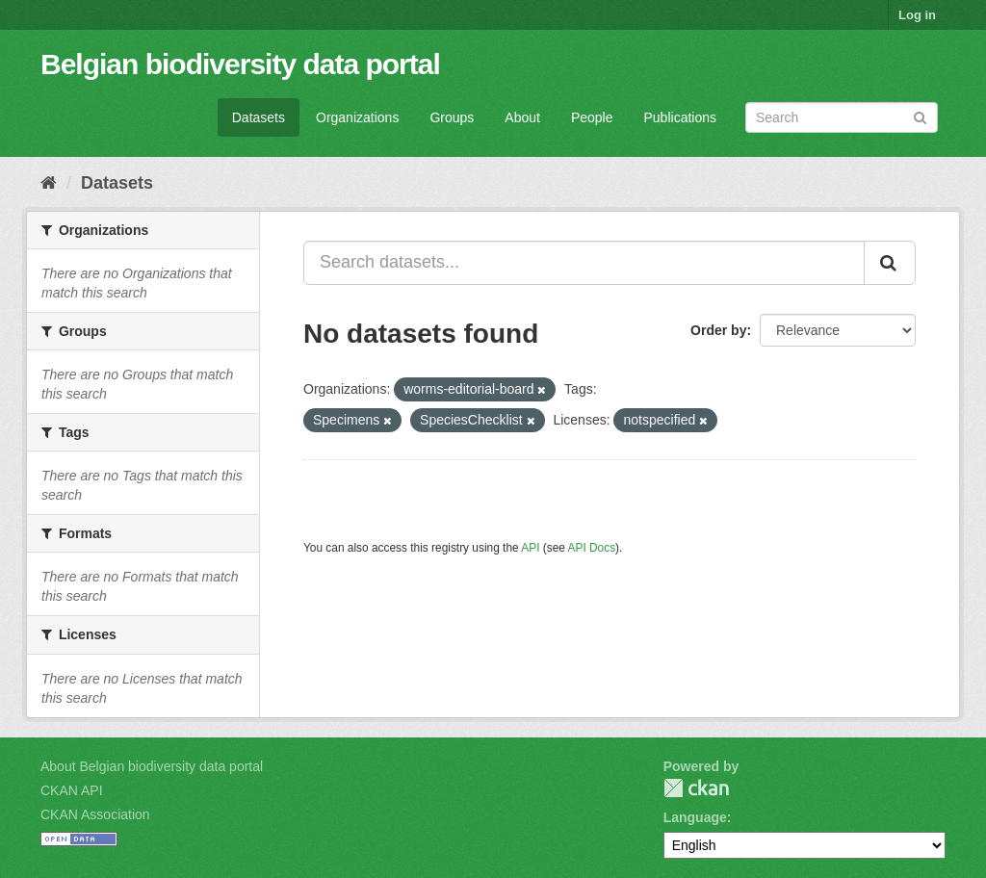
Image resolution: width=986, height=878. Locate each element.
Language (695, 817)
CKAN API (71, 790)
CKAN (696, 788)
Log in (917, 15)
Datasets (258, 117)
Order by (718, 330)
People (592, 117)
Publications (680, 117)
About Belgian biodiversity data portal (151, 766)
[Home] (48, 183)
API (530, 548)
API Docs (592, 548)
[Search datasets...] (584, 263)
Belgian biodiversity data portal (240, 64)
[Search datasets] (841, 117)
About (522, 117)
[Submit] (920, 116)
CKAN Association (95, 814)
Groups (451, 117)
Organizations (357, 117)
